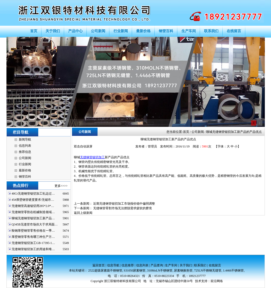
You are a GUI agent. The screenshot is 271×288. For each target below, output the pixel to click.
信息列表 (25, 145)
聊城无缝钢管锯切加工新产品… (33, 218)
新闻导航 (25, 139)
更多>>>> (61, 186)
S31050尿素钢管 (135, 270)
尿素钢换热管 (183, 270)
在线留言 (215, 265)
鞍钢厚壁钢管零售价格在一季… (33, 230)
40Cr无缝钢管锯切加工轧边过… (33, 193)
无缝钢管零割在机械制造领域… (33, 212)
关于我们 (186, 265)
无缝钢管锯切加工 (92, 157)
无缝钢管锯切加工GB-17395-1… (33, 243)
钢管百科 (25, 176)
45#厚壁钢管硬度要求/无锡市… (33, 200)
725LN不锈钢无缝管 (207, 270)
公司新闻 (25, 158)
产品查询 (157, 265)
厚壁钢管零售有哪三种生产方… (33, 237)
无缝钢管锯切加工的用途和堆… (33, 249)
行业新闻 (25, 164)
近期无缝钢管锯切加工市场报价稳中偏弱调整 (124, 203)
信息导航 (113, 265)
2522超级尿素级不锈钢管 (105, 270)
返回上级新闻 (83, 213)
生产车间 (171, 265)
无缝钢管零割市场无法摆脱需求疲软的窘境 (122, 208)
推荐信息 (25, 152)
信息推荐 (127, 265)
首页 (186, 132)
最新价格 (25, 170)
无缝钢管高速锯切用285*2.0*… (33, 206)
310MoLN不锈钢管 (160, 270)
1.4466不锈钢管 (233, 270)
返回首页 (98, 265)
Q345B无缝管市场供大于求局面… (35, 224)
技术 (198, 281)
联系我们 (200, 265)
